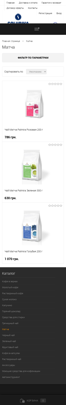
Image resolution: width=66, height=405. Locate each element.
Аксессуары (8, 365)
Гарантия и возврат (51, 2)
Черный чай (8, 335)
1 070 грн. (12, 259)
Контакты (32, 8)
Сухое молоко (9, 299)
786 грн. (10, 137)
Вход (59, 13)
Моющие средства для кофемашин (21, 371)
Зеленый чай (9, 341)
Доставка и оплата (28, 2)
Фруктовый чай (10, 347)
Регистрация (45, 13)
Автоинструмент (11, 377)
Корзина (33, 400)
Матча (29, 41)
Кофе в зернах (10, 281)
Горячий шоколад (11, 311)
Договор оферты (15, 8)
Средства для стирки (13, 317)
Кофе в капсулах (11, 353)
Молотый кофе (10, 287)
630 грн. (10, 198)
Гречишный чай (10, 323)
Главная (11, 2)
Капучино (7, 305)
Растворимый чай (11, 359)
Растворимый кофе (12, 293)
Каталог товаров (22, 31)
